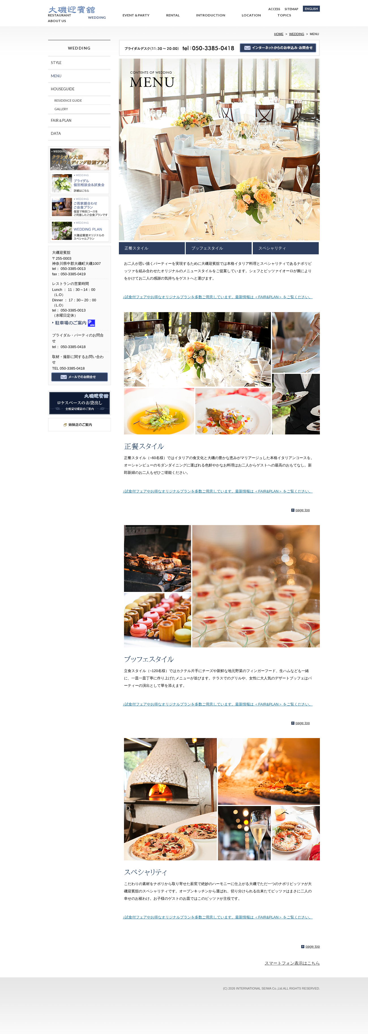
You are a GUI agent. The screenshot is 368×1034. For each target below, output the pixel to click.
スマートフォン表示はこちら (292, 963)
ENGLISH (311, 8)
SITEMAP (291, 9)
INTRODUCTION (210, 15)
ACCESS (274, 9)
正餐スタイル (136, 248)
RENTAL (172, 15)
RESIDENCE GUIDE (68, 100)
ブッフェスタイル (207, 248)
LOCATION (251, 15)
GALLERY (61, 109)
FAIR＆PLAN (61, 120)
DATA (56, 133)
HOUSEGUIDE (62, 89)
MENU (56, 76)
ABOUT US (57, 21)
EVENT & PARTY (136, 15)
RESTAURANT (59, 15)
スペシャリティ (272, 248)
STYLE (56, 62)
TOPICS (284, 15)
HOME (278, 34)
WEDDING (97, 17)
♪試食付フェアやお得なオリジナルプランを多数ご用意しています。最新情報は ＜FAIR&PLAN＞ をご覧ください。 (218, 297)
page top (303, 510)
